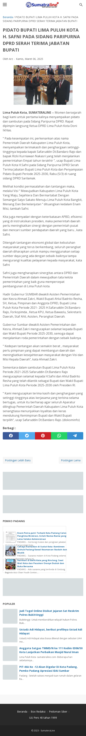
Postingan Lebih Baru (18, 460)
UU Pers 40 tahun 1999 (43, 717)
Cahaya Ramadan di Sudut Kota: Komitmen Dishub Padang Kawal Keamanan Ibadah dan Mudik (42, 549)
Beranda (22, 711)
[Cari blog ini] (81, 5)
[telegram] (75, 435)
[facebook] (11, 435)
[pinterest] (43, 435)
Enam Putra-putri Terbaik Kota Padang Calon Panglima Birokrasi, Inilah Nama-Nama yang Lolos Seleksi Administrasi (41, 535)
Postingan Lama (70, 460)
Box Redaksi (38, 711)
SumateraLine (48, 730)
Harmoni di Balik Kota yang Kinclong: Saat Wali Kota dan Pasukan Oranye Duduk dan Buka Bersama (40, 563)
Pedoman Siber (58, 711)
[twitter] (27, 435)
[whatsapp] (59, 435)
